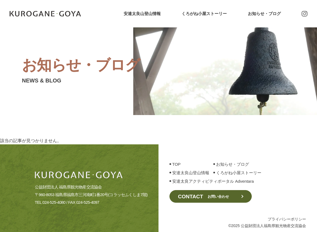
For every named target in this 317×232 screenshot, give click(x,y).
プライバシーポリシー (287, 219)
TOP (176, 170)
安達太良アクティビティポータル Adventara (213, 187)
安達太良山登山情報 (142, 14)
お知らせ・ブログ (264, 14)
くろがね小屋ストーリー (204, 14)
